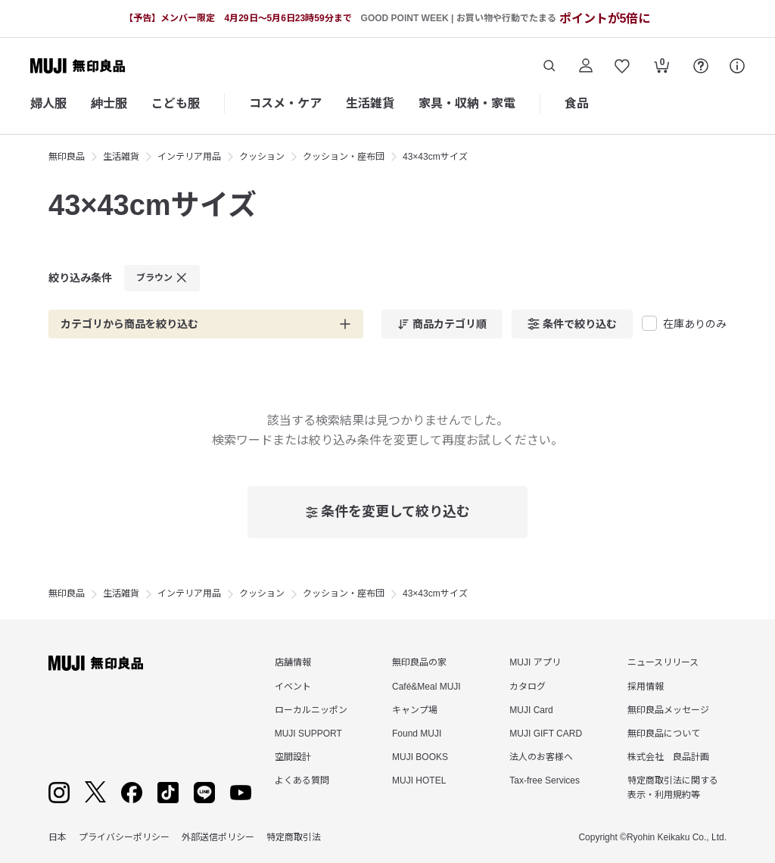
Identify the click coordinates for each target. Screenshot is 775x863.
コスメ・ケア (285, 103)
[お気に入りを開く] (622, 65)
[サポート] (737, 66)
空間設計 (293, 757)
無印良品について (663, 733)
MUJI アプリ (534, 662)
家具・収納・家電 (467, 103)
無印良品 (66, 156)
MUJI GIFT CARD (545, 733)
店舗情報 (293, 662)
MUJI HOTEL (419, 780)
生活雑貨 (370, 103)
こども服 (175, 103)
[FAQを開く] (700, 65)
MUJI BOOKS (420, 757)
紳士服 (109, 103)
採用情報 (645, 686)
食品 (577, 103)
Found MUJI (416, 733)
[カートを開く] (661, 67)
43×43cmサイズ (435, 156)
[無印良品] (95, 663)
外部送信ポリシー (218, 837)
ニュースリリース (663, 662)
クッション (262, 156)
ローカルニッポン (311, 710)
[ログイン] (585, 66)
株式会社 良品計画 (668, 757)
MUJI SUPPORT (308, 733)
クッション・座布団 (343, 156)
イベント (293, 686)
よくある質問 (302, 780)
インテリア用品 (189, 156)
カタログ (527, 686)
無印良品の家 (419, 662)
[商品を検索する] (549, 65)
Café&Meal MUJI (426, 686)
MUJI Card (530, 710)
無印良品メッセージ (668, 710)
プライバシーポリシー (124, 837)
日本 (57, 837)
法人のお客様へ (541, 757)
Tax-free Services (544, 780)
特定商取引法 (293, 837)
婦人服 (48, 103)
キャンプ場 (414, 710)
